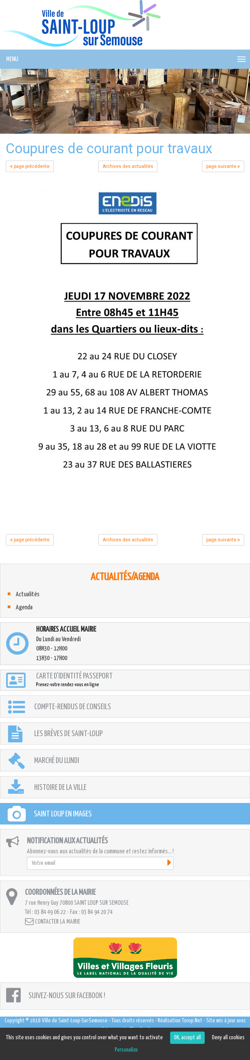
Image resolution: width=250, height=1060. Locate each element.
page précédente (30, 166)
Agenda (24, 607)
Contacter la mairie (52, 921)
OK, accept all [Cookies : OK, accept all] (187, 1037)
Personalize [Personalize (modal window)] (126, 1050)
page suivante (223, 166)
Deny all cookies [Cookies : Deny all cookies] (228, 1037)
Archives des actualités (128, 166)
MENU (12, 59)
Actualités (28, 594)
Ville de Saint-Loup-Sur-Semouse (75, 1021)
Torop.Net (192, 1021)
